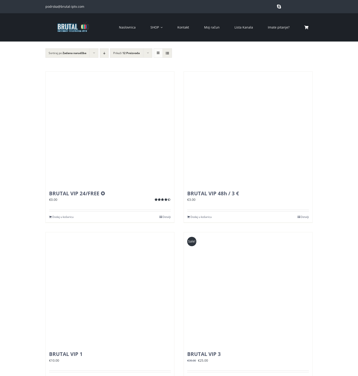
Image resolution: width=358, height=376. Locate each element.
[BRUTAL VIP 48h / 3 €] (248, 129)
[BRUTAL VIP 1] (110, 289)
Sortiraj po (67, 53)
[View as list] (167, 53)
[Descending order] (104, 53)
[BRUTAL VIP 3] (248, 289)
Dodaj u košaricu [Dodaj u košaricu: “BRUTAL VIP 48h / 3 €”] (201, 217)
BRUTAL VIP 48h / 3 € (213, 193)
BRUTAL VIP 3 (204, 353)
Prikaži (126, 53)
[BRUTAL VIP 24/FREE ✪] (110, 129)
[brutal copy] (72, 19)
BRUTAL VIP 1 (66, 353)
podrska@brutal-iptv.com (64, 6)
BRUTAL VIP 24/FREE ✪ (77, 193)
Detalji (167, 217)
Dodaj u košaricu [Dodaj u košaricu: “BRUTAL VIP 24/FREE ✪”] (63, 217)
